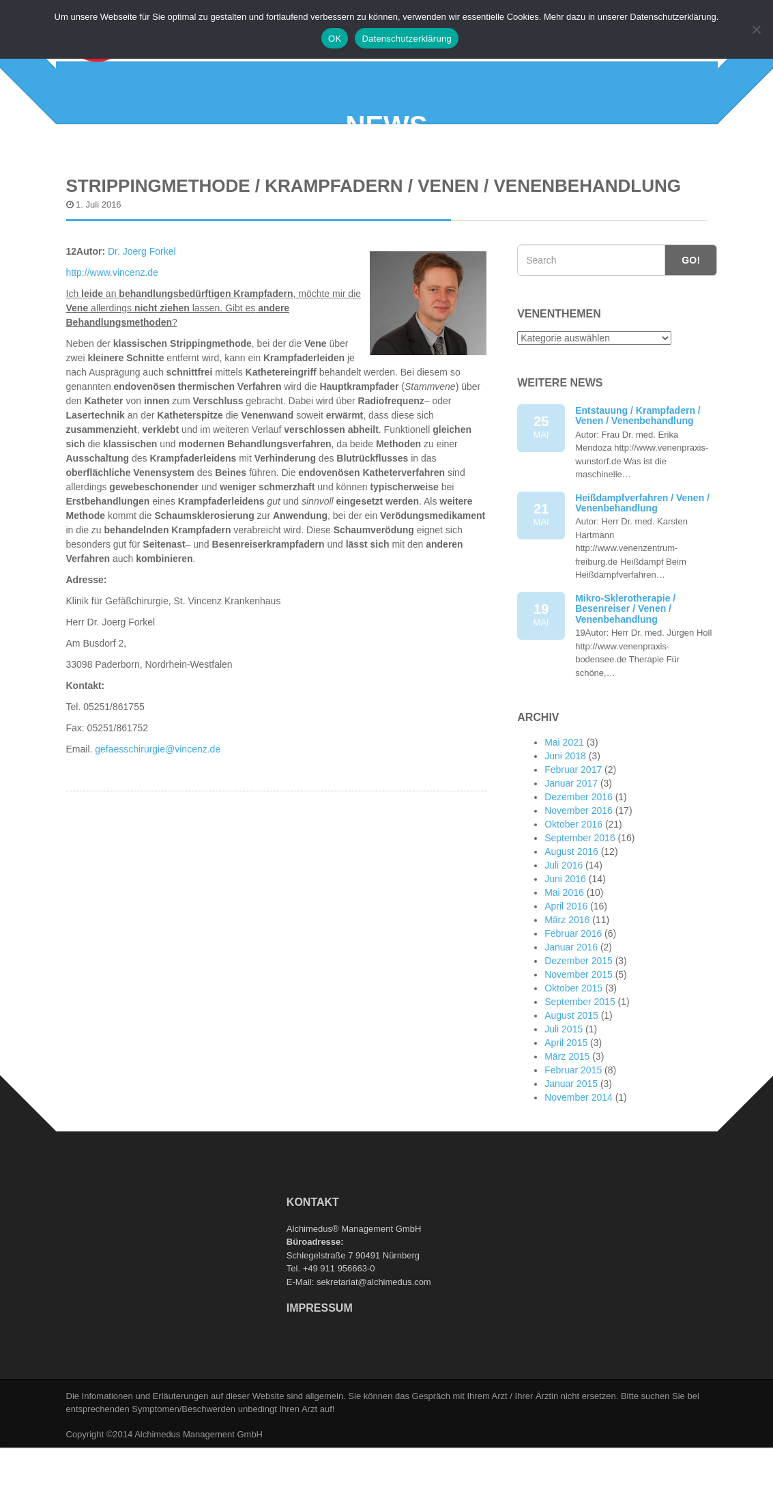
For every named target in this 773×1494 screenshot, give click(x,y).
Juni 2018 (565, 812)
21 (541, 572)
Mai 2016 (564, 949)
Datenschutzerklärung (406, 38)
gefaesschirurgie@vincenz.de (157, 805)
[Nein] (756, 29)
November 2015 (578, 1031)
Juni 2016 (565, 935)
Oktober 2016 (573, 880)
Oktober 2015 (573, 1044)
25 (541, 484)
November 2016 (578, 867)
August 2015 (571, 1072)
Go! (691, 316)
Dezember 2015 (578, 1017)
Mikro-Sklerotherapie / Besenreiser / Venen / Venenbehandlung (625, 665)
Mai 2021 (564, 798)
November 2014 (578, 1153)
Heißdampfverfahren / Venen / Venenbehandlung (642, 559)
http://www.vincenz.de (112, 329)
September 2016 (579, 894)
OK (334, 38)
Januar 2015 (571, 1140)
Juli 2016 (563, 921)
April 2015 (565, 1099)
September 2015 (579, 1058)
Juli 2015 (563, 1085)
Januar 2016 (571, 1003)
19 (541, 672)
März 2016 (566, 976)
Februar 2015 (573, 1126)
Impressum (320, 1365)
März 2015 (566, 1113)
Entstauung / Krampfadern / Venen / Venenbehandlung (638, 472)
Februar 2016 (573, 990)
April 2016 (565, 962)
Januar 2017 (571, 839)
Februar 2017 (573, 826)
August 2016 (571, 908)
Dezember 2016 (578, 853)
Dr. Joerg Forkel (143, 307)
